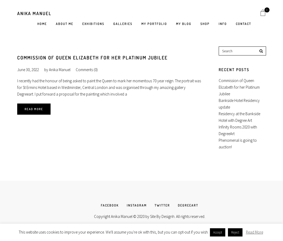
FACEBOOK (110, 205)
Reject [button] (235, 232)
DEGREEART (188, 205)
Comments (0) (87, 69)
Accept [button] (217, 232)
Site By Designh (162, 216)
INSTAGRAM (137, 205)
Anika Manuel (34, 13)
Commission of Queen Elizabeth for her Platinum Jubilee (92, 58)
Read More (34, 109)
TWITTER (162, 205)
